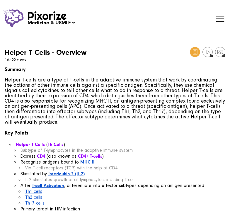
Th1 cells (33, 191)
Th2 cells (33, 197)
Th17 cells (35, 203)
